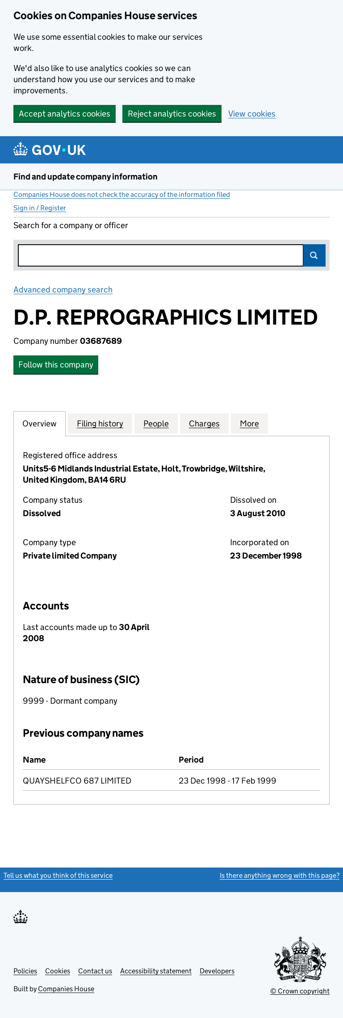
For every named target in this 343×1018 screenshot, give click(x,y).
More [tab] (249, 423)
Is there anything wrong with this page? (279, 875)
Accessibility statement (156, 971)
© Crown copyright (300, 991)
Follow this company (55, 364)
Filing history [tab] (100, 423)
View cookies (252, 113)
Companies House (66, 989)
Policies (25, 971)
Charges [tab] (204, 423)
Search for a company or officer (70, 225)
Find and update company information (85, 176)
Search (314, 255)
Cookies (57, 971)
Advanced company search (63, 289)
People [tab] (156, 423)
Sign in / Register (39, 208)
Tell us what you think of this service (58, 875)
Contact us (95, 971)
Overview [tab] (39, 423)
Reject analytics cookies (172, 113)
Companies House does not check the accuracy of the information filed (121, 194)
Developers (217, 971)
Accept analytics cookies (64, 113)
